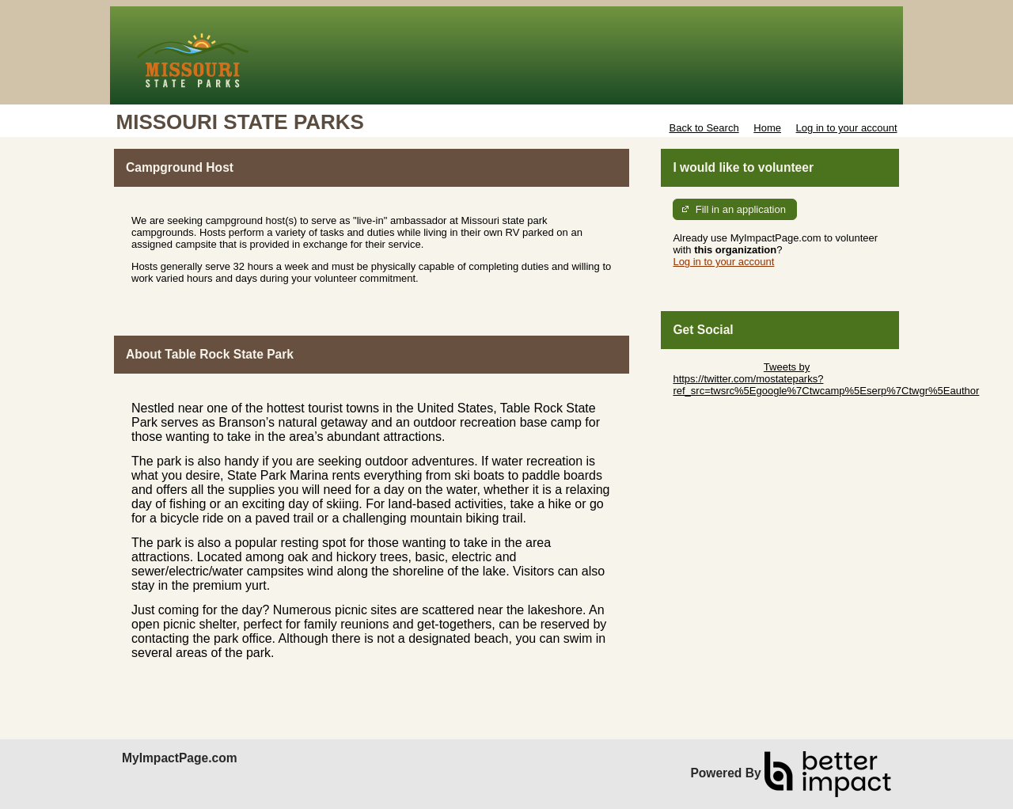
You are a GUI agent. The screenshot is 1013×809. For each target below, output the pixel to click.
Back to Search (703, 128)
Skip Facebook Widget (724, 414)
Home (767, 128)
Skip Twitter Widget (717, 367)
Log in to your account (846, 128)
